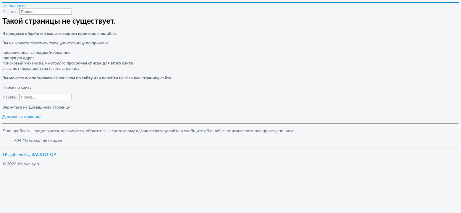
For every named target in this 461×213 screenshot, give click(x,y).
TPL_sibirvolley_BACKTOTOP (29, 154)
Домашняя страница (21, 116)
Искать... (10, 11)
